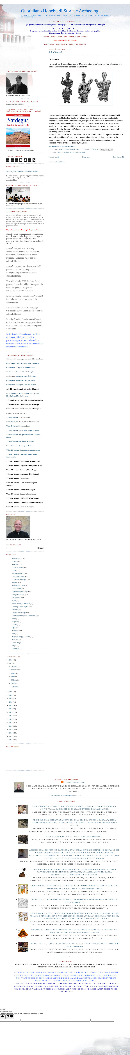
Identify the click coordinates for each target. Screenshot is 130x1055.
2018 (11, 712)
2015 (11, 723)
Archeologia (63, 152)
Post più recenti (54, 157)
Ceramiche (15, 649)
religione (74, 152)
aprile (13, 677)
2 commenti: (95, 149)
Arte (13, 634)
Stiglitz (14, 625)
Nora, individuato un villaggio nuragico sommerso (74, 836)
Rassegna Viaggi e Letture (21, 637)
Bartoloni (15, 640)
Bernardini (15, 631)
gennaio (14, 683)
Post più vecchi (118, 157)
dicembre (14, 666)
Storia (82, 152)
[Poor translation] (9, 1016)
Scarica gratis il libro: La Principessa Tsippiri (22, 171)
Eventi (14, 561)
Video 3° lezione (12, 417)
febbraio (14, 680)
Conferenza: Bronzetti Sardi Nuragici (20, 372)
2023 (11, 695)
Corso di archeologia (19, 613)
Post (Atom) (60, 162)
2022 (11, 698)
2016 (11, 719)
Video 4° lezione (12, 422)
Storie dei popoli (17, 567)
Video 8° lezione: (20, 441)
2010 (11, 740)
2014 (11, 726)
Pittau (14, 600)
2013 (11, 729)
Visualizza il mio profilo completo (66, 795)
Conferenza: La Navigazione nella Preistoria (22, 363)
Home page (86, 157)
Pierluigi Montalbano (74, 782)
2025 (11, 663)
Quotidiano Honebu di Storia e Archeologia (61, 10)
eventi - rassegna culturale (21, 604)
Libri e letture (16, 588)
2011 (11, 736)
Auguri (14, 646)
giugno (13, 673)
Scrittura (15, 609)
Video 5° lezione (12, 426)
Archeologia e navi (18, 585)
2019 (11, 709)
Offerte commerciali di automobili (23, 616)
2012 (11, 733)
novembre (14, 670)
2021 (11, 702)
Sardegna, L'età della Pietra (26, 376)
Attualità (15, 564)
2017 (11, 716)
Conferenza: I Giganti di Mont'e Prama (20, 367)
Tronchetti (15, 643)
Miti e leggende (17, 573)
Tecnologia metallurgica (20, 607)
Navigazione (16, 597)
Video (14, 619)
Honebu (14, 583)
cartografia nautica (18, 595)
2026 (11, 660)
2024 (11, 692)
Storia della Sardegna (19, 579)
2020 (11, 705)
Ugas (13, 628)
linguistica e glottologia (20, 592)
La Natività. (57, 52)
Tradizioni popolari (18, 576)
